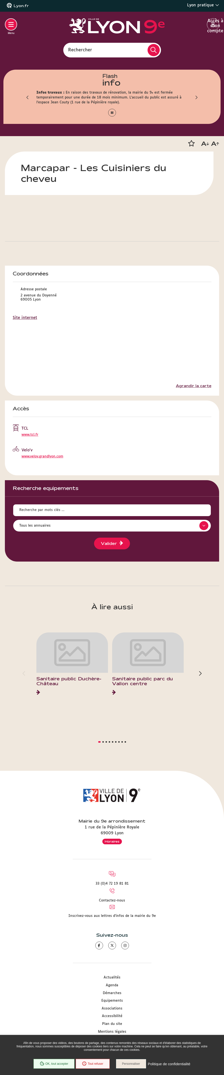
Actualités (112, 977)
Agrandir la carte (193, 386)
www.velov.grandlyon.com (42, 456)
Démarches (112, 993)
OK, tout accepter (54, 1063)
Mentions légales (112, 1031)
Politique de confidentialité (169, 1064)
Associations (112, 1008)
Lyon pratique (203, 5)
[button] (28, 97)
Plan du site (112, 1024)
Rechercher (80, 50)
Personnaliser (131, 1063)
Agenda (112, 985)
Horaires (112, 841)
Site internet (25, 318)
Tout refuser (92, 1063)
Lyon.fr (21, 6)
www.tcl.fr (29, 434)
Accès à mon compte (213, 25)
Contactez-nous (112, 900)
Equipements (112, 1000)
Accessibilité (112, 1016)
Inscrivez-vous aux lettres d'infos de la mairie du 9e (112, 916)
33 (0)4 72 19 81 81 (112, 883)
